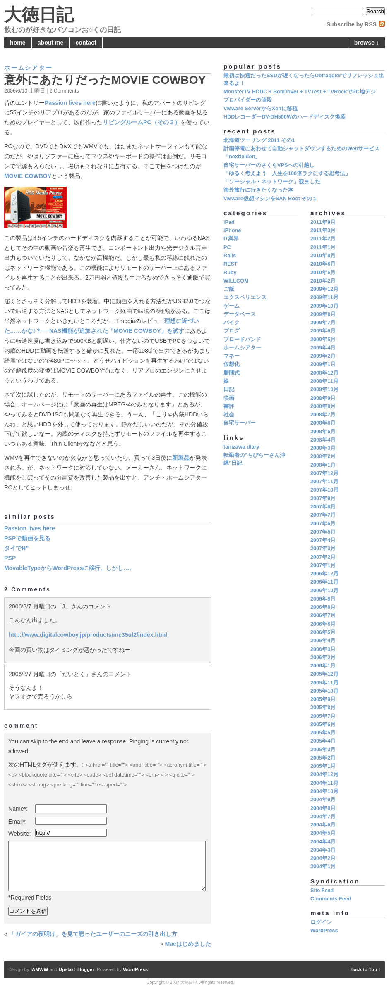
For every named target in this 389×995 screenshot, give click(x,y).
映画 (228, 398)
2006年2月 (323, 657)
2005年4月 (323, 741)
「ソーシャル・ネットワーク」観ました (271, 182)
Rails (229, 256)
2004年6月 (323, 825)
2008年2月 (323, 456)
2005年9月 (323, 699)
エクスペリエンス (245, 297)
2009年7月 (323, 322)
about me (51, 42)
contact (86, 42)
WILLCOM (235, 281)
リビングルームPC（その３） (141, 122)
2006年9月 (323, 599)
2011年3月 (323, 230)
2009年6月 (323, 331)
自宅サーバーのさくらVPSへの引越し (269, 165)
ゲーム (231, 306)
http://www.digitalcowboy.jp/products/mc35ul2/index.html (88, 635)
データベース (239, 314)
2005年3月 (323, 750)
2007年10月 (324, 490)
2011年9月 (323, 222)
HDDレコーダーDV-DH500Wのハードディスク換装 (284, 117)
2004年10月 (324, 791)
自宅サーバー (239, 423)
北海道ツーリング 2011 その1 (259, 140)
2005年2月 (323, 758)
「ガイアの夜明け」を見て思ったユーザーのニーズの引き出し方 (93, 934)
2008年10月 (324, 389)
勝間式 (231, 373)
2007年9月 (323, 498)
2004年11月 (324, 783)
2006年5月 (323, 632)
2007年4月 (323, 540)
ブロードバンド (242, 339)
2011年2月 (323, 239)
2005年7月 (323, 716)
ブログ (231, 331)
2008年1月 (323, 465)
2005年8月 (323, 707)
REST (230, 264)
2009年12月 (324, 289)
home (18, 42)
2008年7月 (323, 415)
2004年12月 (324, 774)
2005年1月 (323, 766)
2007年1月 (323, 565)
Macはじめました (188, 943)
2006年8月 (323, 607)
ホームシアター (28, 67)
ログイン (321, 922)
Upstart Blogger (76, 969)
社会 (228, 415)
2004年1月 (323, 866)
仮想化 (231, 364)
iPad (229, 222)
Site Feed (322, 890)
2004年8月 (323, 808)
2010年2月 (323, 281)
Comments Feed (330, 899)
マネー (231, 356)
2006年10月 (324, 591)
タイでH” (16, 548)
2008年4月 (323, 440)
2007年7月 (323, 515)
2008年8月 (323, 406)
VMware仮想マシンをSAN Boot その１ (270, 199)
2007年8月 (323, 507)
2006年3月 (323, 649)
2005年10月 (324, 691)
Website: (19, 833)
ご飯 (228, 289)
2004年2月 (323, 858)
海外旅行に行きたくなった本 (258, 190)
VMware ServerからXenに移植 (260, 109)
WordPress (324, 930)
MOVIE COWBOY (27, 176)
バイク (231, 322)
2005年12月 (324, 674)
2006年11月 (324, 582)
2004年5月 (323, 833)
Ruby (230, 272)
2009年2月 (323, 356)
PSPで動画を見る (27, 538)
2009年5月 (323, 339)
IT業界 (231, 239)
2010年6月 (323, 264)
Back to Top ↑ (366, 969)
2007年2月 (323, 557)
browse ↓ (366, 42)
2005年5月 (323, 733)
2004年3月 (323, 850)
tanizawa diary (241, 447)
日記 (228, 389)
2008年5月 (323, 432)
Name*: (18, 808)
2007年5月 (323, 532)
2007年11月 (324, 481)
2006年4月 (323, 641)
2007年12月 (324, 473)
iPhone (232, 230)
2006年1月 (323, 666)
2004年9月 (323, 800)
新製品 (181, 457)
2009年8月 (323, 314)
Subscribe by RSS (352, 24)
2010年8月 (323, 256)
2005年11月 (324, 683)
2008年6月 (323, 423)
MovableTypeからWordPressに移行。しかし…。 (69, 568)
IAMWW (39, 969)
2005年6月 (323, 724)
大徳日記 (39, 14)
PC (227, 247)
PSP (10, 558)
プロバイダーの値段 (247, 100)
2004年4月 (323, 842)
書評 (228, 406)
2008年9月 (323, 398)
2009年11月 (324, 297)
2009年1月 (323, 364)
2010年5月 (323, 272)
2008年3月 (323, 448)
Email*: (17, 821)
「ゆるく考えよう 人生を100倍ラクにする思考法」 (287, 173)
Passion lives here (70, 103)
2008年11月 (324, 381)
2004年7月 (323, 816)
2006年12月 (324, 574)
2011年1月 (323, 247)
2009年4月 (323, 348)
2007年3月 (323, 548)
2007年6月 (323, 524)
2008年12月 (324, 373)
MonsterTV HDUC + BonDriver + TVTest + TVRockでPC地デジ (299, 92)
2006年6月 (323, 624)
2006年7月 (323, 615)
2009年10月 (324, 306)
